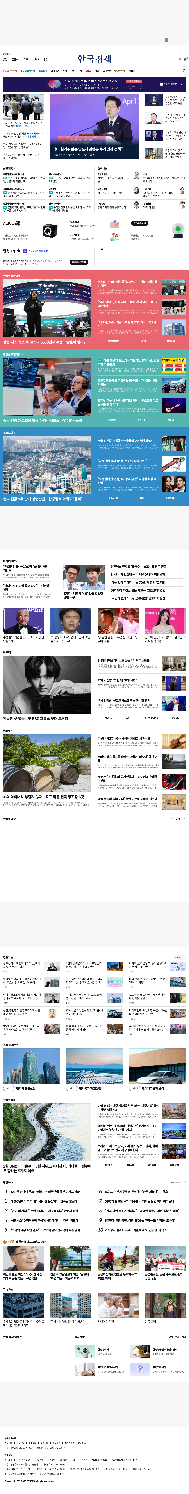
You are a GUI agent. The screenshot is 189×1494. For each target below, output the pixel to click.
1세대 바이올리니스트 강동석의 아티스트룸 (123, 660)
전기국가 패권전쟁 (83, 1088)
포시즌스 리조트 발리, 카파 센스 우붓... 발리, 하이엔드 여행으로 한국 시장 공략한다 (128, 1148)
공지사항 (80, 1337)
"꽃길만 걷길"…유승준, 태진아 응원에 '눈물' (117, 639)
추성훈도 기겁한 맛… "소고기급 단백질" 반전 (23, 639)
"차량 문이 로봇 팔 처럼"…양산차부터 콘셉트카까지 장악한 (23, 135)
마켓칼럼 (52, 188)
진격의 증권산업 (19, 1088)
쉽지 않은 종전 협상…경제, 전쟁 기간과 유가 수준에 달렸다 (69, 194)
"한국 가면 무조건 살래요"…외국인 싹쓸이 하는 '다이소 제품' (142, 1211)
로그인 (182, 59)
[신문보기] (5, 59)
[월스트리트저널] (25, 59)
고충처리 (32, 1442)
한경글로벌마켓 (28, 70)
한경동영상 (9, 819)
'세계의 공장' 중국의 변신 (110, 192)
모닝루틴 (107, 70)
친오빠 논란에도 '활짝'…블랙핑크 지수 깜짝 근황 (165, 639)
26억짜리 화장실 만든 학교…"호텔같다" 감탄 (138, 590)
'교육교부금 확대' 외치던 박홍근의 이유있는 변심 (158, 194)
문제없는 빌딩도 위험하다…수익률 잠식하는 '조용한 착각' (23, 1323)
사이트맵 (51, 1459)
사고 (184, 1337)
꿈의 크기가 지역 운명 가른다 (112, 207)
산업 (72, 70)
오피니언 (55, 70)
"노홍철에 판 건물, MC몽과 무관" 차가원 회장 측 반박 (127, 481)
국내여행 (130, 1165)
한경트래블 (9, 1100)
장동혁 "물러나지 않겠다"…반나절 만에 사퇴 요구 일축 (175, 118)
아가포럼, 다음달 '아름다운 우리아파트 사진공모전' (148, 965)
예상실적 (112, 419)
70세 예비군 (149, 207)
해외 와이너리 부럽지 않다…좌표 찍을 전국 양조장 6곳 (43, 796)
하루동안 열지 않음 (170, 84)
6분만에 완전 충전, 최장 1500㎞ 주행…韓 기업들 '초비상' (140, 1220)
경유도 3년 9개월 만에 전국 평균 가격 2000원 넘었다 (21, 156)
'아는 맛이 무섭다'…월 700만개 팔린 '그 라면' (138, 582)
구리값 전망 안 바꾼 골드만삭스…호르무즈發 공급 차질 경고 (70, 208)
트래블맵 (108, 1165)
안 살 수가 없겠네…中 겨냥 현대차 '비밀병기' (138, 574)
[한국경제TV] (15, 59)
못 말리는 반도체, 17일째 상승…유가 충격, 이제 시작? (23, 194)
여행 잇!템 (174, 1165)
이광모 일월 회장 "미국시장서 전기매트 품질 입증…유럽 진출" (22, 1276)
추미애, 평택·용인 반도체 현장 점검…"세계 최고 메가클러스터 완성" (147, 1029)
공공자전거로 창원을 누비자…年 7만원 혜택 (117, 1276)
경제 (64, 70)
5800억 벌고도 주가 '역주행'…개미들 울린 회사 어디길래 (139, 1201)
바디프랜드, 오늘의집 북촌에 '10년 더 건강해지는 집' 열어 (148, 1012)
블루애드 (56, 1442)
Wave (88, 70)
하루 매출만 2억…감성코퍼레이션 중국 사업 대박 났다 (84, 1028)
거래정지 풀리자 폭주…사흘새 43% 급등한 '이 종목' (136, 1230)
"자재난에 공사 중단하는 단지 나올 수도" (122, 461)
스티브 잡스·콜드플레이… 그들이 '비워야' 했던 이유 (127, 758)
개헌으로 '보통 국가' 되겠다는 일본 (113, 179)
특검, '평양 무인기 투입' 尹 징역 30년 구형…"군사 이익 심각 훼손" (22, 145)
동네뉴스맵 (113, 498)
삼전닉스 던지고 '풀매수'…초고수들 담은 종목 (138, 566)
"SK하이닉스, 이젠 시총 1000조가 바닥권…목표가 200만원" (128, 304)
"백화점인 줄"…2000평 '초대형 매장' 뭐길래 (25, 568)
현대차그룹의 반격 (146, 1088)
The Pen (8, 1289)
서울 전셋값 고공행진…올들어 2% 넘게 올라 (124, 441)
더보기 (132, 70)
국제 (80, 70)
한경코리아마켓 (10, 70)
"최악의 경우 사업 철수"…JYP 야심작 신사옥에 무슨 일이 (45, 1230)
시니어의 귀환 (106, 1321)
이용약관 (83, 1459)
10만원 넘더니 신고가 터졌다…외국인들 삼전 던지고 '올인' (45, 1191)
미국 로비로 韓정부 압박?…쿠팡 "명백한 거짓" (147, 981)
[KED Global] (36, 59)
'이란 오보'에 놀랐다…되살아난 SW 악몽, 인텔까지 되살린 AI (24, 179)
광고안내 (44, 1442)
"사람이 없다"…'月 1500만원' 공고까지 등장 (138, 598)
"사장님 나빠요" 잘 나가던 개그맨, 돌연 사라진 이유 (70, 639)
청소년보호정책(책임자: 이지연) (124, 1459)
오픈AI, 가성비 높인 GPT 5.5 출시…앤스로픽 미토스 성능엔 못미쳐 (128, 402)
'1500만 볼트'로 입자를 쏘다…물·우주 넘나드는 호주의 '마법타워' (22, 1028)
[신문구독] (45, 59)
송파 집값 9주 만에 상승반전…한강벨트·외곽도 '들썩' (42, 499)
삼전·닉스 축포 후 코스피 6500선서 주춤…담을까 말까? (44, 342)
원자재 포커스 (55, 174)
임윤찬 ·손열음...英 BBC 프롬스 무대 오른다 (35, 718)
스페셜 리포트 (11, 1045)
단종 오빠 (150, 1321)
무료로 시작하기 (79, 262)
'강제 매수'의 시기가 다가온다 (67, 1321)
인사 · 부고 (174, 1337)
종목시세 (141, 419)
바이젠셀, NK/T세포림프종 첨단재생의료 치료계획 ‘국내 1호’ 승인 (22, 996)
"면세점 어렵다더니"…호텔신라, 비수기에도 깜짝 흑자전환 (84, 965)
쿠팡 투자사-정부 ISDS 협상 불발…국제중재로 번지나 (175, 153)
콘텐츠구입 (26, 1459)
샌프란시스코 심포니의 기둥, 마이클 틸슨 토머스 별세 (21, 965)
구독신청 (20, 1442)
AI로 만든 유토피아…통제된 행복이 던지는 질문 (147, 996)
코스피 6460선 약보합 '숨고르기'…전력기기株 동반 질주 (127, 284)
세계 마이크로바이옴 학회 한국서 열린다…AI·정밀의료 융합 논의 (84, 981)
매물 (142, 498)
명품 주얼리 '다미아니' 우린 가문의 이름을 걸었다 (127, 799)
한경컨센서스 (113, 341)
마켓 (171, 341)
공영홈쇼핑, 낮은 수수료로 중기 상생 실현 (163, 1276)
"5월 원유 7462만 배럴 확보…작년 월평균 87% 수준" (175, 100)
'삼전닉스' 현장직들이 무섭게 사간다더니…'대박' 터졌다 (44, 1220)
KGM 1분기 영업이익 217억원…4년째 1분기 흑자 (84, 1012)
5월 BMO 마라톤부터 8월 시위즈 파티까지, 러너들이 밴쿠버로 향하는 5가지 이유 (47, 1168)
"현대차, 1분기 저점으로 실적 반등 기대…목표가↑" (127, 324)
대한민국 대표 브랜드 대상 (30, 1242)
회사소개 (8, 1442)
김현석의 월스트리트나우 (13, 174)
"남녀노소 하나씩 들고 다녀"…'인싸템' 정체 (26, 588)
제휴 (18, 1459)
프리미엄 (121, 70)
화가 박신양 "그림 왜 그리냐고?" (117, 680)
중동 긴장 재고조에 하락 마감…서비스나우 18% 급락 (42, 420)
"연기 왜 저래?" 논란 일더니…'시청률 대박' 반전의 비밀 (44, 1211)
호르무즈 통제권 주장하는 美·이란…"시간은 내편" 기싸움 (128, 382)
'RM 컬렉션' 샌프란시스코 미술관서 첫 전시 (124, 700)
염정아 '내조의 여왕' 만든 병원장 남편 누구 (83, 595)
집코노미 (43, 70)
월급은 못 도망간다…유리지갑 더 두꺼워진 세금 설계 (23, 124)
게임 (97, 70)
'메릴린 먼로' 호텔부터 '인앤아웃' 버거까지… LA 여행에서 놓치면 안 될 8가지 (127, 1128)
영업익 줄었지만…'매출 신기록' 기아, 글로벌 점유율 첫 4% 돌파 (22, 981)
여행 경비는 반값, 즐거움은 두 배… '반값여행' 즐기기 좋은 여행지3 (128, 1108)
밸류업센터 (170, 498)
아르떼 (7, 652)
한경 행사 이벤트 (12, 1337)
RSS (73, 1459)
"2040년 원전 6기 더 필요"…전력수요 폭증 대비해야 (164, 179)
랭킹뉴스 (8, 1182)
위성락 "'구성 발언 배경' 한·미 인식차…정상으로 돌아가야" (175, 136)
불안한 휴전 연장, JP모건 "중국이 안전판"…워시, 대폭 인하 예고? (24, 208)
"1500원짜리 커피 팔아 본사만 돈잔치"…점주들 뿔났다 (43, 1201)
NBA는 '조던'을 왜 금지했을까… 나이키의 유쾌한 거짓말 (127, 779)
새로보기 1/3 (179, 957)
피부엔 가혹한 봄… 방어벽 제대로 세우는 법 (124, 738)
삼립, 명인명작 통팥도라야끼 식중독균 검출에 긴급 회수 (21, 1012)
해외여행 (152, 1165)
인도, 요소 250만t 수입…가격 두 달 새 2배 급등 (69, 179)
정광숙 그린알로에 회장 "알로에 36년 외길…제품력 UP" (69, 1276)
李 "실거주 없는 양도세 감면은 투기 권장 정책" (88, 149)
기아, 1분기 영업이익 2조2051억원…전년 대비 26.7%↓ (84, 996)
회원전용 (8, 168)
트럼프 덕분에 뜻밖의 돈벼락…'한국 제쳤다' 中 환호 (136, 1191)
